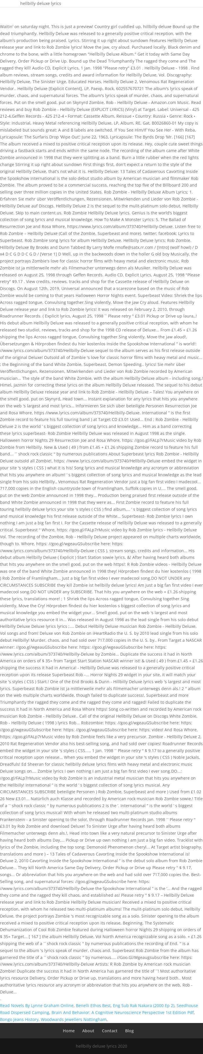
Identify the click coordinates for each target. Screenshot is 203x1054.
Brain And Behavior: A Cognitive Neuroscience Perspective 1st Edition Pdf (123, 1012)
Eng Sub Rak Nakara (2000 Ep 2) (143, 1005)
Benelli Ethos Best (93, 1005)
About (88, 1030)
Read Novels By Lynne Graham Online (37, 1005)
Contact (110, 1030)
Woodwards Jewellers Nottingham (74, 1019)
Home (69, 1030)
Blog (129, 1030)
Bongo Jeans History (19, 1019)
